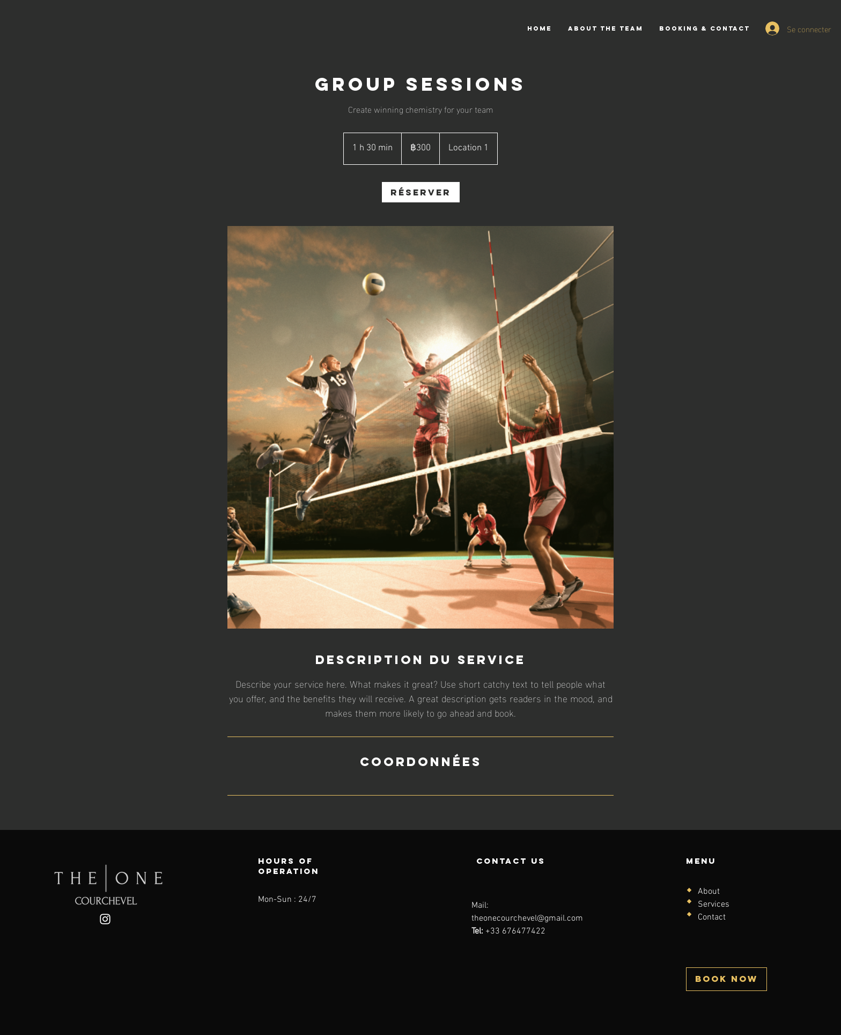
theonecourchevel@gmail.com (527, 918)
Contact (712, 917)
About (709, 891)
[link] (421, 192)
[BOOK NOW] (726, 979)
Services (713, 904)
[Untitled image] (420, 427)
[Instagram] (105, 919)
